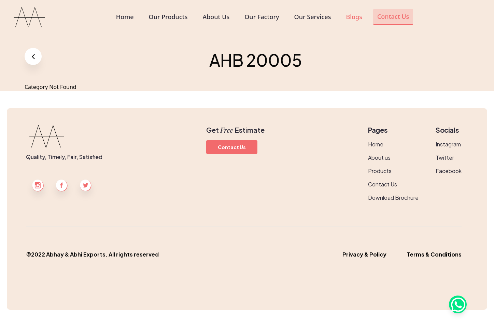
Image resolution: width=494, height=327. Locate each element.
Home (375, 144)
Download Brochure (393, 197)
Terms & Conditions (434, 254)
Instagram (448, 144)
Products (380, 170)
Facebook (449, 170)
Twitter (445, 157)
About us (379, 157)
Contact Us (232, 147)
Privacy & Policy (364, 254)
